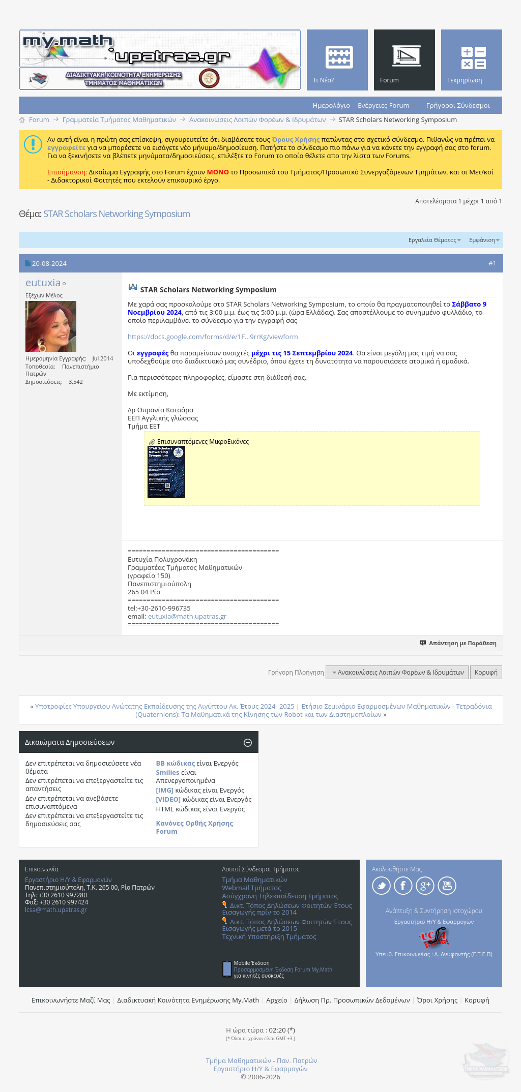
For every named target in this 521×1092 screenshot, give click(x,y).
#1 (492, 262)
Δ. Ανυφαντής (452, 954)
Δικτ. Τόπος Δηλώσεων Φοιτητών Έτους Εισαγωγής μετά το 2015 (287, 925)
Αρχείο (276, 1000)
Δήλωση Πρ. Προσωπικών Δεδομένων (352, 1000)
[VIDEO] (168, 799)
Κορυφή (486, 672)
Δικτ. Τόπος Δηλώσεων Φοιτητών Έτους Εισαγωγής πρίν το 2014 (287, 909)
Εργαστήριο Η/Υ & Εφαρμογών (68, 879)
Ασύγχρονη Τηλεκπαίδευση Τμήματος (280, 895)
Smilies (168, 772)
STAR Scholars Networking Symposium (116, 213)
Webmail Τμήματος (251, 887)
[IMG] (165, 790)
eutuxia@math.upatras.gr (187, 616)
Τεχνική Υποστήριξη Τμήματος (269, 936)
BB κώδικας (175, 763)
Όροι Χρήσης (437, 1000)
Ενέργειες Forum (383, 105)
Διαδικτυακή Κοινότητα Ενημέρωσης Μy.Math (188, 1000)
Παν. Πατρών (297, 1060)
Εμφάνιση (482, 240)
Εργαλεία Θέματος (432, 240)
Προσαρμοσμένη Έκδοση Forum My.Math (283, 969)
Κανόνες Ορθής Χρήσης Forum (194, 827)
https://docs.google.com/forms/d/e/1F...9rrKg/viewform (213, 336)
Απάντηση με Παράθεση (459, 643)
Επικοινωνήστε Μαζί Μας (71, 1000)
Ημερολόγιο (331, 105)
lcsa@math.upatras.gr (56, 909)
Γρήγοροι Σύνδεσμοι (458, 105)
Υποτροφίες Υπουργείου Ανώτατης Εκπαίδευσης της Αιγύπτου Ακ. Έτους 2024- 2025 (165, 706)
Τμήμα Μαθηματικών (254, 879)
